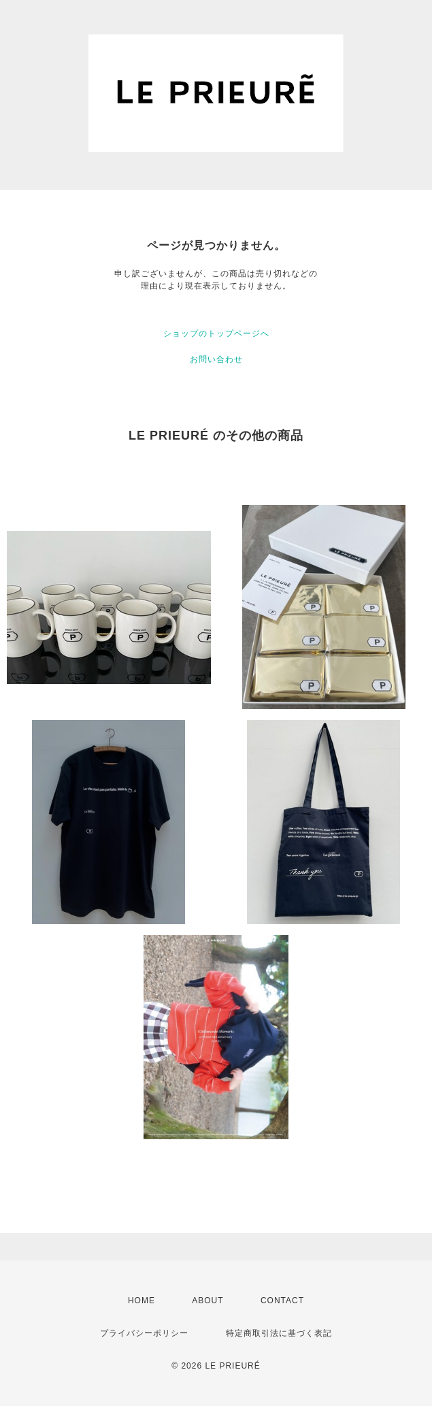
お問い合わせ (216, 359)
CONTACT (282, 1300)
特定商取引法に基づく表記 (279, 1333)
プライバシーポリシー (144, 1333)
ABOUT (207, 1300)
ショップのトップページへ (216, 333)
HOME (141, 1300)
